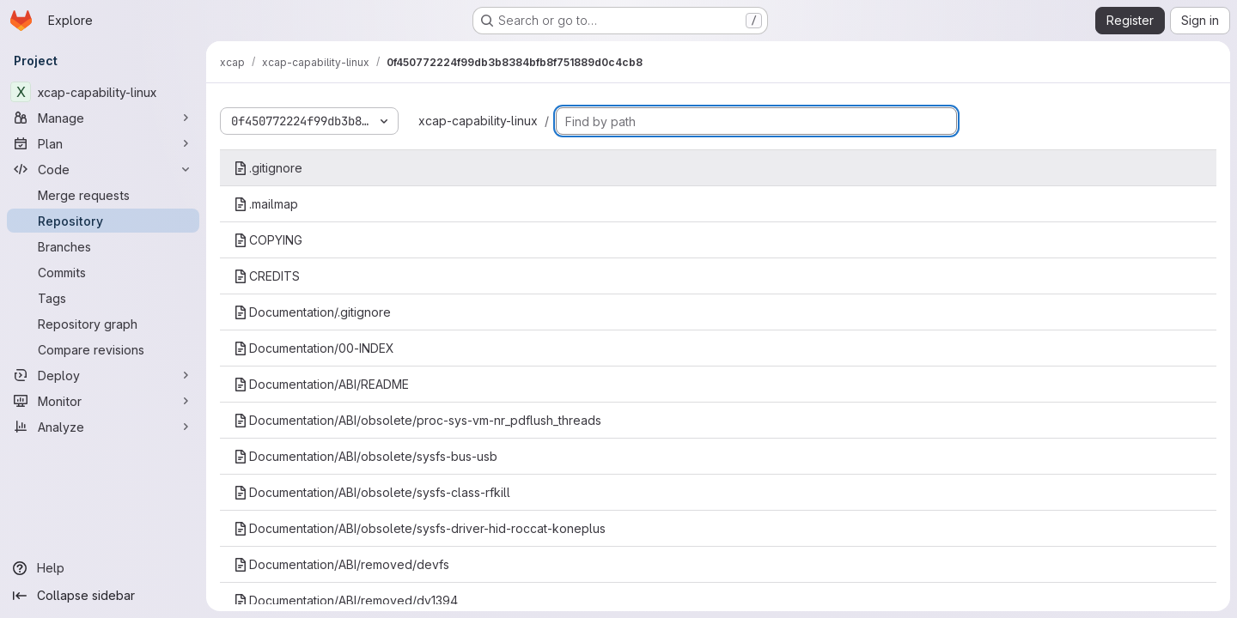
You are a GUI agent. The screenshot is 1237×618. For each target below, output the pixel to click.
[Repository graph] (103, 324)
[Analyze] (103, 427)
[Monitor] (103, 401)
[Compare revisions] (103, 349)
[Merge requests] (103, 195)
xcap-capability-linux (478, 120)
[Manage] (103, 118)
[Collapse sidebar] (103, 596)
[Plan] (103, 143)
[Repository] (103, 221)
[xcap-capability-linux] (103, 92)
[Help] (103, 568)
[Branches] (103, 246)
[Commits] (103, 272)
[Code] (103, 169)
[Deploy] (103, 375)
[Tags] (103, 298)
